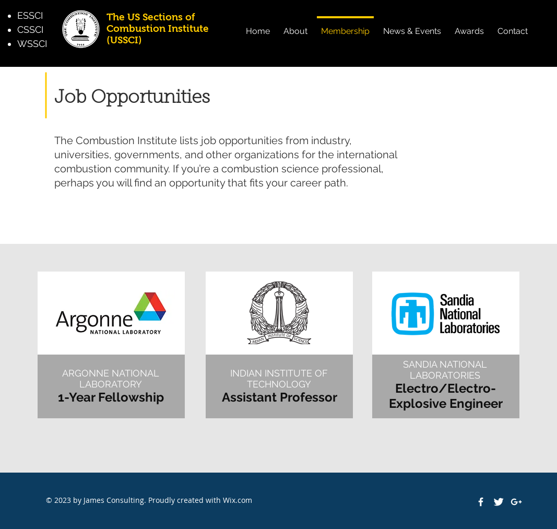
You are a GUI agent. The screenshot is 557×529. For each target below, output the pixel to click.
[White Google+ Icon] (516, 502)
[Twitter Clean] (498, 502)
